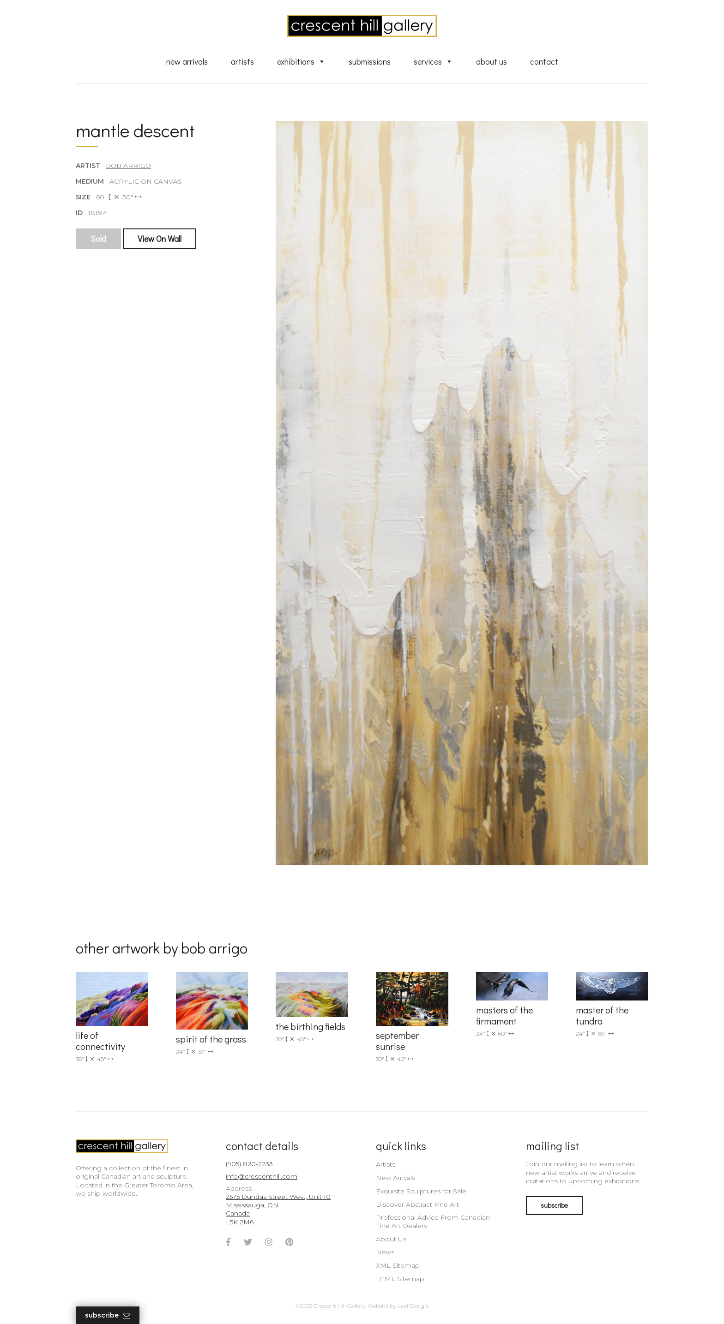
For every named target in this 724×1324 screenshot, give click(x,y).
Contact (544, 61)
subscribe (554, 1205)
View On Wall (159, 238)
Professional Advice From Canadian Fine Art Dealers (433, 1221)
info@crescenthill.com (261, 1176)
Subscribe (107, 1315)
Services (433, 61)
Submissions (370, 61)
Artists (242, 61)
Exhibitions (301, 61)
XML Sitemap (398, 1265)
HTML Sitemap (400, 1279)
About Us (491, 61)
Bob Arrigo (128, 166)
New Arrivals (187, 61)
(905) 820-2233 (249, 1164)
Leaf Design (413, 1305)
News (385, 1252)
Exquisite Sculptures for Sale (421, 1191)
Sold (98, 238)
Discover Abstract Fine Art (417, 1204)
